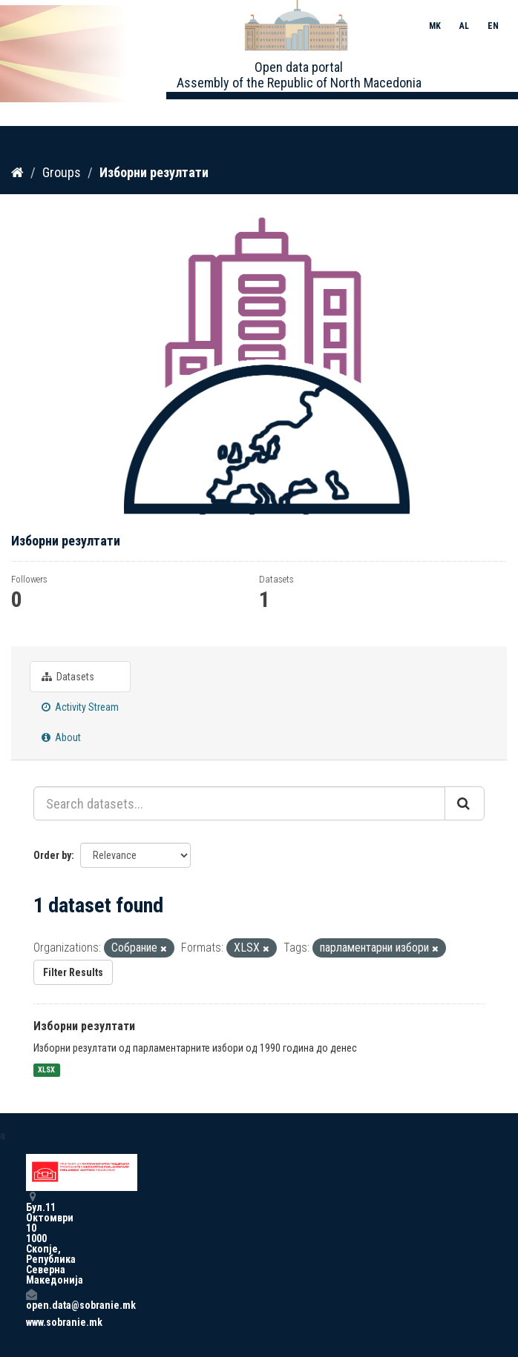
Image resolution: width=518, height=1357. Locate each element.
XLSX (46, 1070)
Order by (52, 855)
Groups (61, 172)
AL (464, 26)
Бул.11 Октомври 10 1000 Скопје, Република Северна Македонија (31, 1238)
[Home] (17, 172)
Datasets (68, 677)
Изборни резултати (154, 172)
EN (493, 26)
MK (435, 26)
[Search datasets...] (239, 803)
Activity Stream (80, 707)
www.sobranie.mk (31, 1322)
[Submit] (465, 803)
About (61, 737)
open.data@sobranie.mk (31, 1299)
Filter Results (73, 972)
